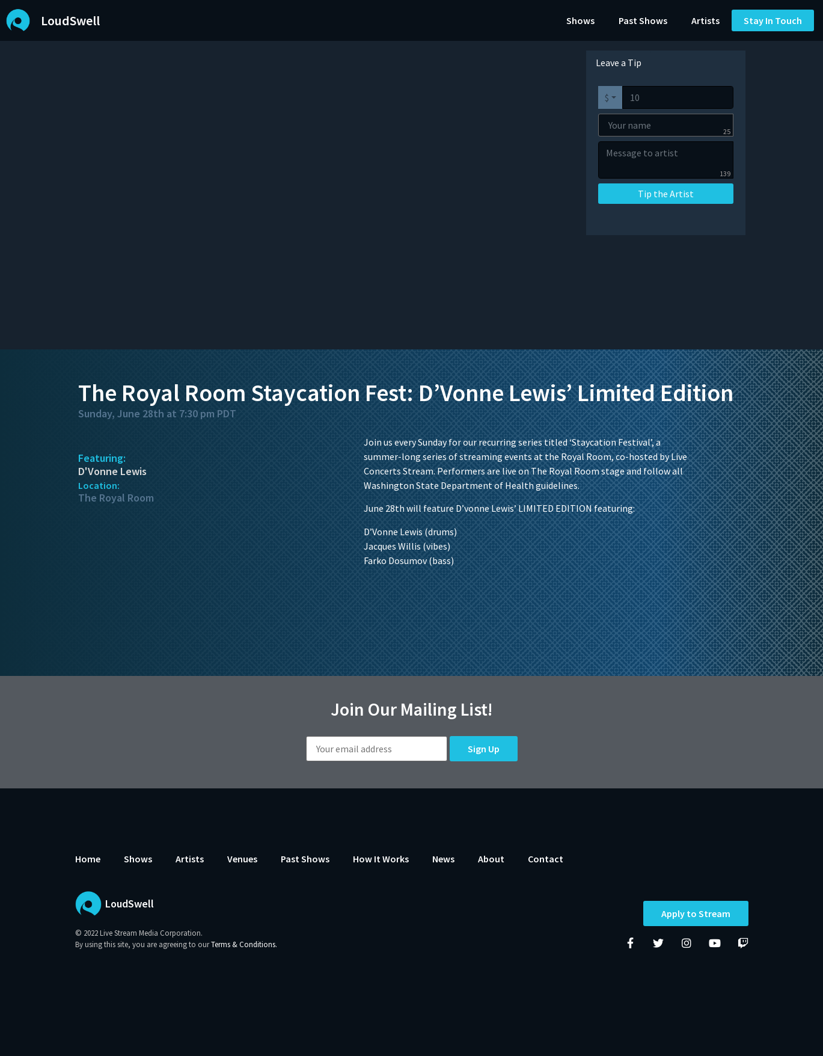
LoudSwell (70, 20)
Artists (705, 20)
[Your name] (665, 125)
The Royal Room (116, 498)
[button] (773, 20)
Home (87, 859)
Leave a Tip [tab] (618, 63)
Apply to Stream (695, 914)
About (491, 859)
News (443, 859)
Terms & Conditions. (244, 944)
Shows (580, 20)
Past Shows (643, 20)
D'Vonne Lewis (112, 471)
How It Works (381, 859)
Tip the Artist (666, 194)
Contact (545, 859)
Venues (242, 859)
